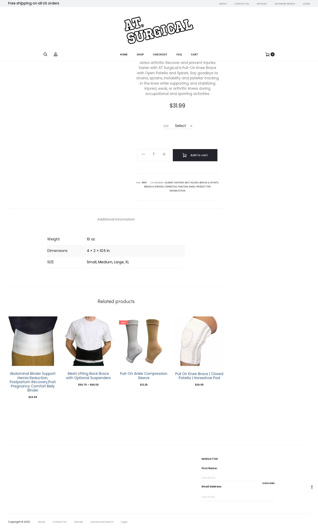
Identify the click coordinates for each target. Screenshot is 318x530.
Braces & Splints (209, 182)
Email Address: (212, 486)
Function (183, 186)
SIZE (166, 126)
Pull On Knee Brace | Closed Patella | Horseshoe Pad (199, 375)
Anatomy (179, 182)
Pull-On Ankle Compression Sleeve (143, 375)
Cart (194, 54)
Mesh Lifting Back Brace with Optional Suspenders (88, 375)
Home (124, 54)
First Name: (209, 468)
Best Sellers (192, 182)
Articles (262, 3)
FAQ (179, 54)
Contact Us (242, 3)
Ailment (169, 182)
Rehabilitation (177, 190)
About (223, 3)
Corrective (171, 186)
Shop (140, 54)
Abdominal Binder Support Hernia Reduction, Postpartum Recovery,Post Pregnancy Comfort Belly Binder (33, 382)
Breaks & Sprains (154, 186)
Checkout (160, 54)
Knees (192, 186)
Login (306, 3)
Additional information (116, 219)
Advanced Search (285, 3)
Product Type (203, 186)
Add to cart (195, 155)
